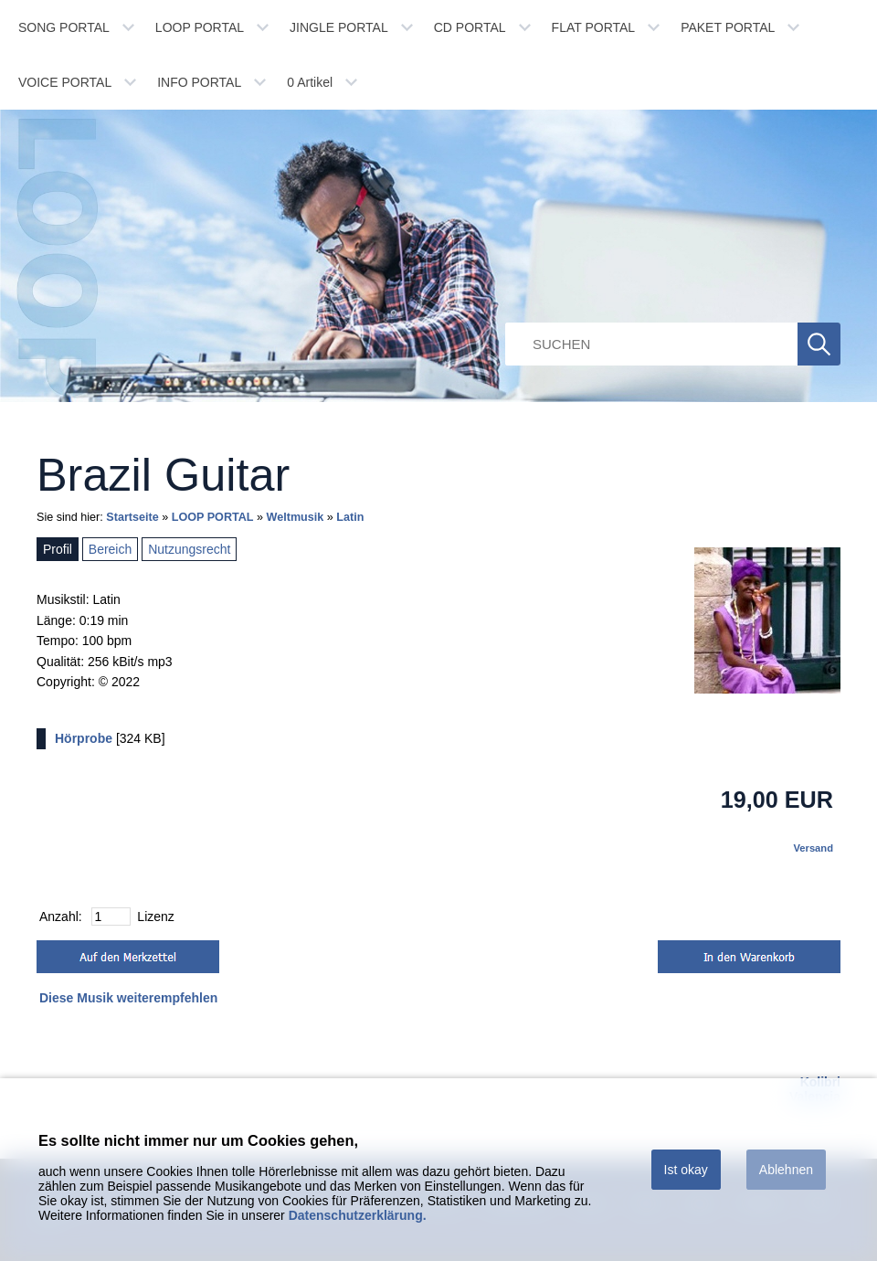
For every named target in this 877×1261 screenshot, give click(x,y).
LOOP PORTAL (199, 27)
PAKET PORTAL (728, 27)
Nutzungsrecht (189, 549)
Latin (350, 517)
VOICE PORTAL (64, 82)
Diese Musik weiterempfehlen (128, 998)
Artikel (310, 82)
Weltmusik (295, 517)
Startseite (132, 517)
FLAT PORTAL (594, 27)
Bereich (110, 549)
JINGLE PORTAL (339, 27)
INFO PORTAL (199, 82)
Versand (813, 847)
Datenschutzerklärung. (358, 1215)
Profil (57, 549)
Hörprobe (83, 738)
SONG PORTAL (64, 27)
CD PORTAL (470, 27)
